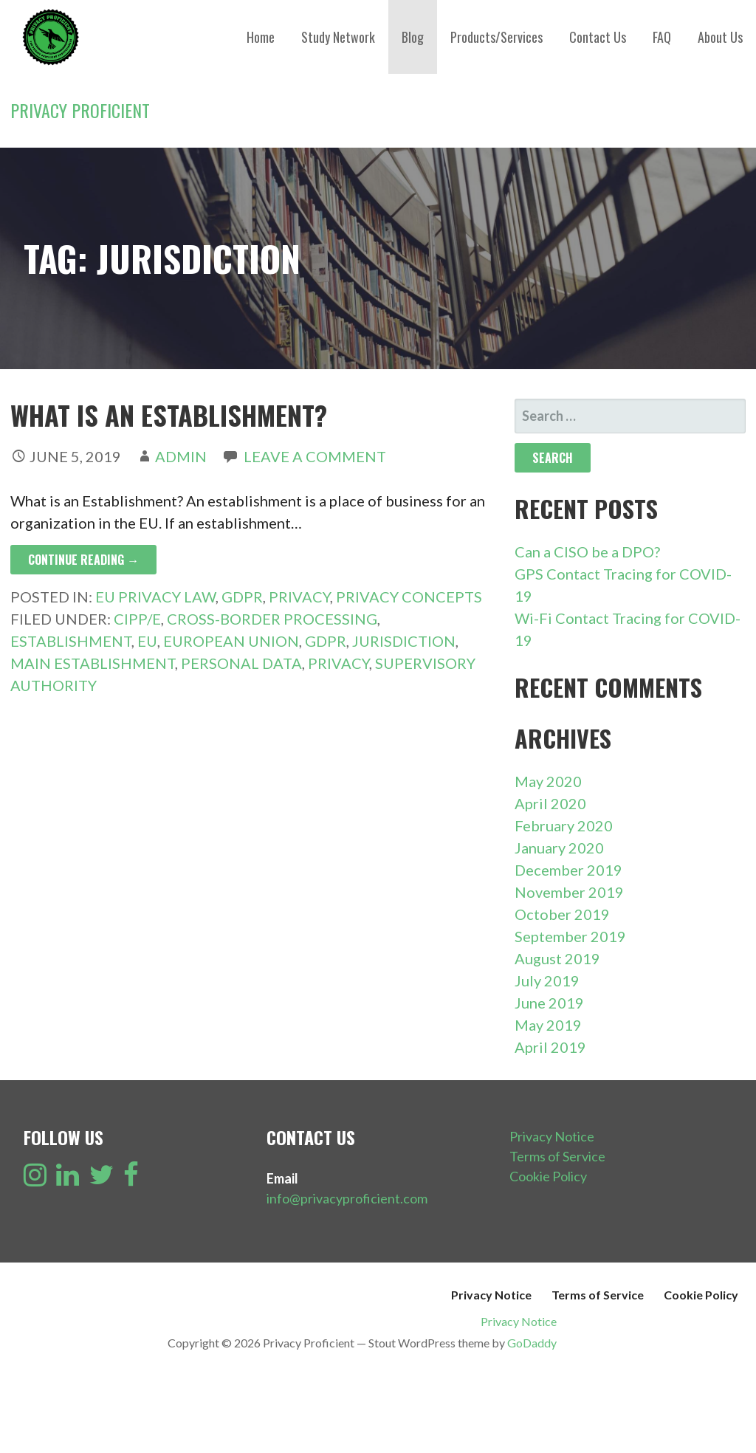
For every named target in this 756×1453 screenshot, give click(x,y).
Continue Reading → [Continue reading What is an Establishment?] (83, 560)
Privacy (299, 596)
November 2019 (569, 892)
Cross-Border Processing (272, 619)
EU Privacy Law (155, 596)
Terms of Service (557, 1156)
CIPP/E (137, 619)
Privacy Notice (551, 1136)
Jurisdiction (404, 641)
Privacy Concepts (409, 596)
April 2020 (550, 803)
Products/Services (496, 37)
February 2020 (564, 825)
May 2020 (548, 781)
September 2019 (570, 936)
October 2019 (562, 914)
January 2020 (559, 847)
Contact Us (597, 37)
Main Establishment (92, 663)
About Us (720, 37)
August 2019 (557, 958)
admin (181, 456)
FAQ (662, 37)
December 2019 (568, 870)
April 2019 (550, 1047)
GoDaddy (532, 1343)
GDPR (242, 596)
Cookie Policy (548, 1176)
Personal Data (241, 663)
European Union (231, 641)
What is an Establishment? (168, 414)
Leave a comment (315, 456)
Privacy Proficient (80, 110)
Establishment (70, 641)
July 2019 (547, 980)
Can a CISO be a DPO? (587, 551)
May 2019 (548, 1025)
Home (261, 37)
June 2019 (549, 1002)
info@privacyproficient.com (347, 1198)
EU (147, 641)
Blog (413, 37)
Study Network (338, 37)
